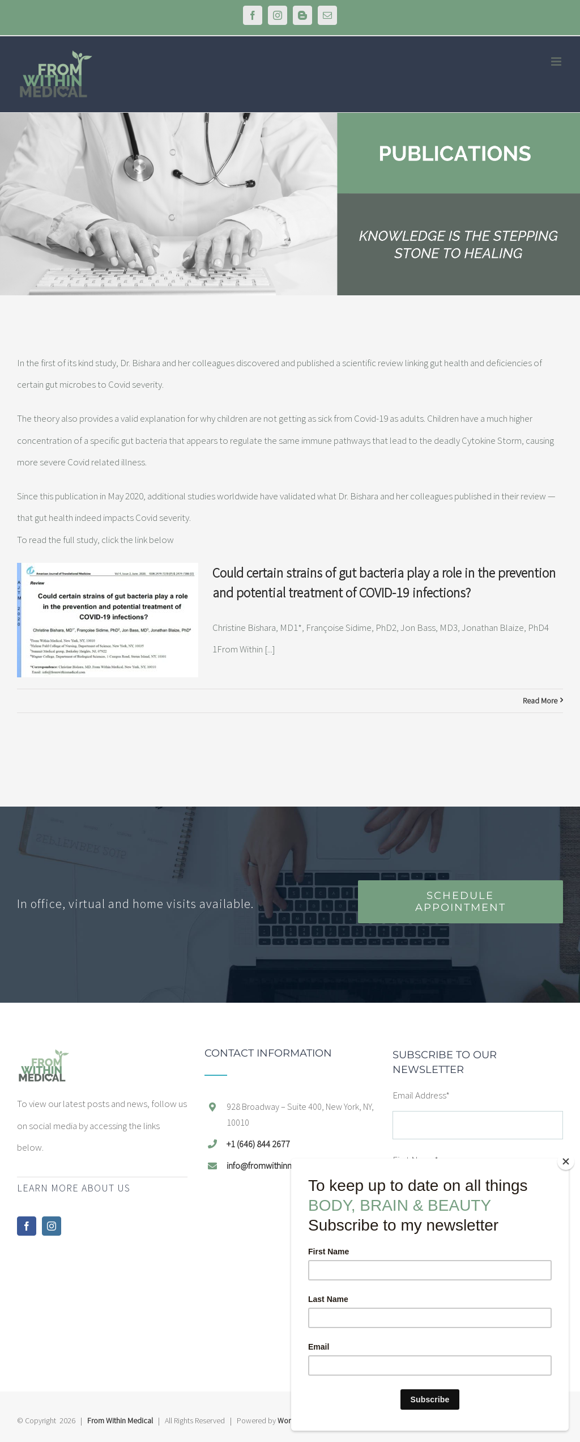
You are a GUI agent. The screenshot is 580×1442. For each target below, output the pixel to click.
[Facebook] (26, 1226)
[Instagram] (51, 1226)
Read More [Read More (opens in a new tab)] (540, 700)
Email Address (421, 1095)
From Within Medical (120, 1420)
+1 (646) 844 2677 (258, 1144)
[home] (43, 1059)
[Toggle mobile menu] (557, 61)
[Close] (565, 1161)
